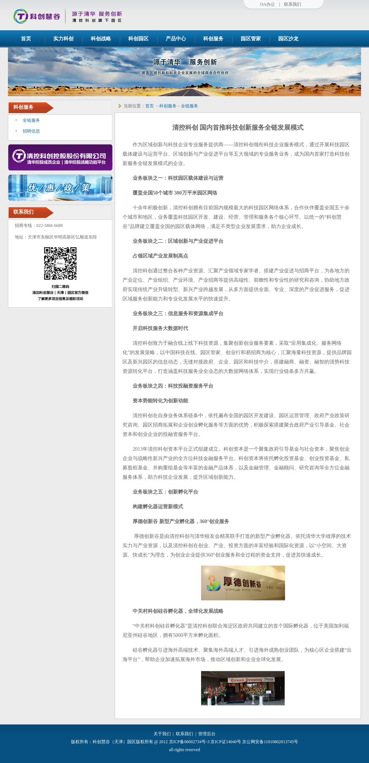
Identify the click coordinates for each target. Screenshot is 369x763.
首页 (26, 38)
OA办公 (267, 4)
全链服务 (31, 120)
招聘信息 (31, 131)
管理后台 (206, 733)
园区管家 (251, 38)
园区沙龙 (288, 38)
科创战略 (101, 38)
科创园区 (138, 38)
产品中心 (176, 38)
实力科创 (63, 38)
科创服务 (213, 38)
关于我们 (162, 733)
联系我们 (292, 4)
